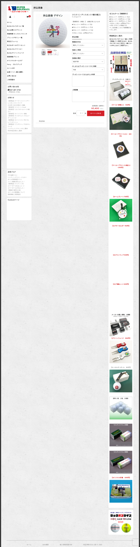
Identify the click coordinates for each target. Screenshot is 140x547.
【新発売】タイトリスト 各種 (17, 126)
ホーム (11, 22)
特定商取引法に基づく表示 (92, 545)
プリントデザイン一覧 (16, 41)
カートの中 (13, 78)
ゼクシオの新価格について (16, 204)
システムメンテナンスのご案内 (18, 141)
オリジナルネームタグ (16, 68)
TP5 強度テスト (13, 187)
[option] (53, 31)
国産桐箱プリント (15, 64)
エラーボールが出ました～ (16, 200)
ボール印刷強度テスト (15, 191)
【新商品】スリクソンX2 (16, 196)
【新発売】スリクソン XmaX (17, 119)
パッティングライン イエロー (17, 189)
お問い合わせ (13, 87)
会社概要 (45, 545)
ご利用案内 (13, 91)
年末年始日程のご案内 (15, 143)
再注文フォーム (14, 45)
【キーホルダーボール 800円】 (120, 353)
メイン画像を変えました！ (16, 194)
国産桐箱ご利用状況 (14, 206)
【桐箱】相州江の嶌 (14, 202)
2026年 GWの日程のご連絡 (16, 117)
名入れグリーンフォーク (17, 59)
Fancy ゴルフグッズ (16, 73)
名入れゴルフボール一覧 (17, 27)
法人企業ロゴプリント (16, 32)
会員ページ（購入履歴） (17, 82)
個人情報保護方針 (66, 545)
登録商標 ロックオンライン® (19, 36)
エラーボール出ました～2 (16, 198)
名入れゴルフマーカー (16, 55)
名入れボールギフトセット (18, 50)
